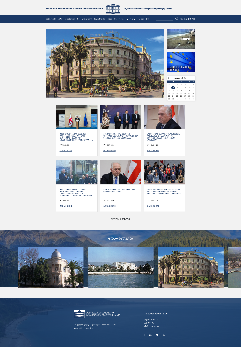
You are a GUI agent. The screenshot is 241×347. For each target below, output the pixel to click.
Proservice (88, 328)
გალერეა (131, 19)
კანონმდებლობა (116, 19)
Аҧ (193, 19)
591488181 (149, 323)
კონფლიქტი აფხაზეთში (93, 19)
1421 (159, 320)
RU (189, 19)
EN (185, 19)
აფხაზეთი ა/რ (72, 19)
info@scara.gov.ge (151, 326)
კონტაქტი (144, 19)
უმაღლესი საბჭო (54, 19)
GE (181, 19)
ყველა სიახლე (120, 219)
